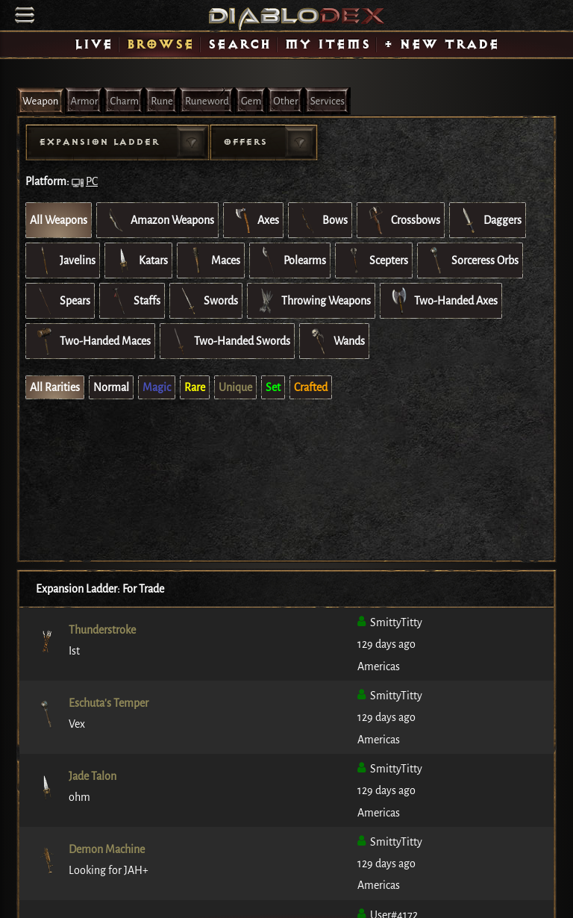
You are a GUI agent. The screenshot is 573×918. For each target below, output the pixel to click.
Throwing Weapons (311, 301)
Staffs (132, 301)
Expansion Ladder (99, 142)
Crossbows (400, 220)
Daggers (488, 220)
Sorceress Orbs (470, 260)
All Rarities (55, 387)
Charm (124, 101)
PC (92, 181)
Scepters (373, 260)
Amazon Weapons (157, 220)
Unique (235, 387)
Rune (162, 101)
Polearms (290, 260)
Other (285, 101)
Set (273, 387)
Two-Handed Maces (90, 341)
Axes (253, 220)
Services (327, 101)
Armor (84, 101)
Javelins (63, 260)
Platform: (47, 181)
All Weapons (58, 220)
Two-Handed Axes (441, 301)
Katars (138, 260)
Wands (334, 341)
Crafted (311, 387)
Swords (206, 301)
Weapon (40, 101)
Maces (210, 260)
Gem (251, 101)
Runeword (207, 101)
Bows (320, 220)
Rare (194, 387)
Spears (60, 301)
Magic (157, 387)
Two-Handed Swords (227, 341)
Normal (111, 387)
